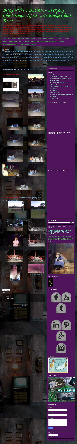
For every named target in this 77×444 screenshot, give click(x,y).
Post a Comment (10, 298)
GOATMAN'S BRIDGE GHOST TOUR (9, 38)
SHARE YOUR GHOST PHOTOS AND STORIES (28, 44)
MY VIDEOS (67, 38)
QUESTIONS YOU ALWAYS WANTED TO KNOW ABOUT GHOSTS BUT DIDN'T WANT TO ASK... (40, 41)
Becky (8, 49)
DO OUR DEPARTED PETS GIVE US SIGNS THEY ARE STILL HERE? (60, 232)
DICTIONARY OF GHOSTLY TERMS (15, 41)
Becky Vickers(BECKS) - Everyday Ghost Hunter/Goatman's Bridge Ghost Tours (36, 16)
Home (24, 305)
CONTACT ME (61, 41)
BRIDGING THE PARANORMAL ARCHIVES (10, 44)
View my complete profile (8, 64)
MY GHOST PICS (59, 38)
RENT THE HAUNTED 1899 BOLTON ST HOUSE (46, 38)
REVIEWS (5, 41)
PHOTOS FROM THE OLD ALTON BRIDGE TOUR (26, 38)
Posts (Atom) (12, 308)
